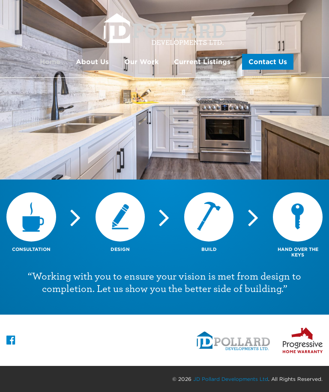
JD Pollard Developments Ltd (230, 379)
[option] (164, 90)
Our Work (141, 61)
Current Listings (202, 61)
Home (50, 61)
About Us (92, 61)
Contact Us (267, 61)
